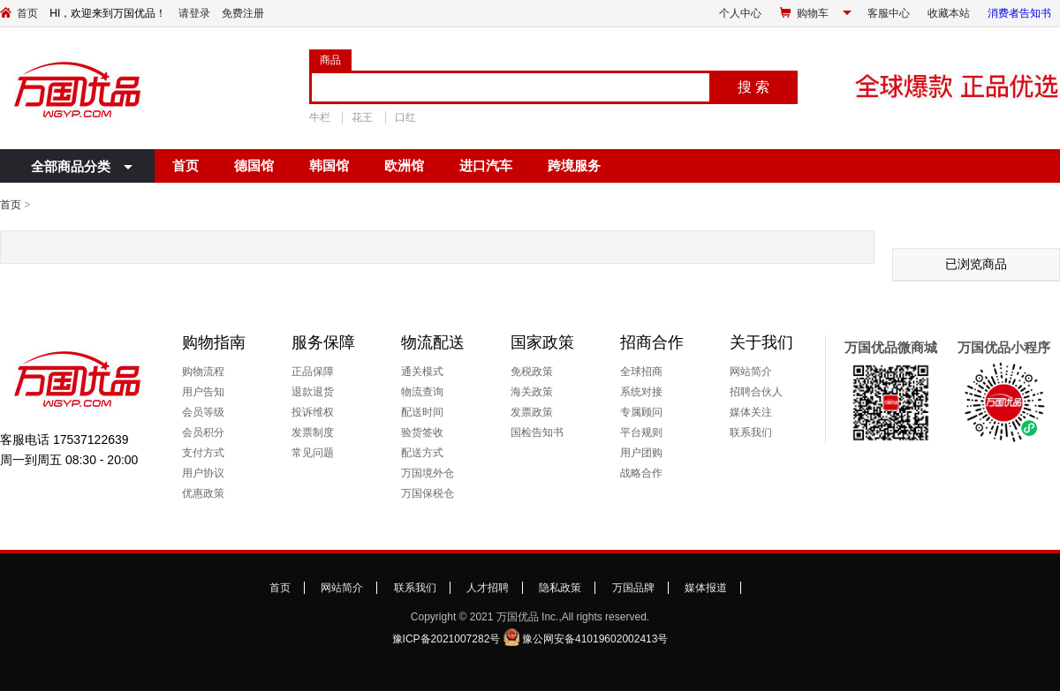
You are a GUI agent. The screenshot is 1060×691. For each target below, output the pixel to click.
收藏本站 (949, 13)
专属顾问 (641, 412)
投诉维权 (313, 412)
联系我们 (751, 432)
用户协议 (203, 473)
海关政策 (532, 392)
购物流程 (203, 371)
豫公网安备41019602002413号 (595, 639)
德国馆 (254, 165)
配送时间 (422, 412)
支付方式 (203, 453)
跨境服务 (574, 165)
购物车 (813, 13)
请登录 (194, 13)
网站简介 (751, 371)
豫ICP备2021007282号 (446, 639)
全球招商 (641, 371)
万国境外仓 (427, 473)
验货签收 (422, 432)
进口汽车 (485, 165)
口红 (405, 117)
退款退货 (313, 392)
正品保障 (313, 371)
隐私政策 (560, 588)
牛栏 (319, 117)
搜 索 (753, 86)
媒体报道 (706, 588)
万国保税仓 (427, 493)
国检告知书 (537, 432)
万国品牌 (633, 588)
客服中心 (888, 13)
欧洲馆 (404, 165)
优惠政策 (203, 493)
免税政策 (532, 371)
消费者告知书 (1019, 13)
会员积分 (203, 432)
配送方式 (422, 453)
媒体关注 (751, 412)
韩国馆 (329, 165)
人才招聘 (487, 588)
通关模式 (422, 371)
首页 (27, 13)
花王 (362, 117)
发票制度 (313, 432)
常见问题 (313, 453)
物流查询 (422, 392)
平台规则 (641, 432)
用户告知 (203, 392)
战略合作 (641, 473)
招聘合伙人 (756, 392)
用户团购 (641, 453)
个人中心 (740, 13)
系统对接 (641, 392)
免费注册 (243, 13)
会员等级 (203, 412)
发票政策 (532, 412)
